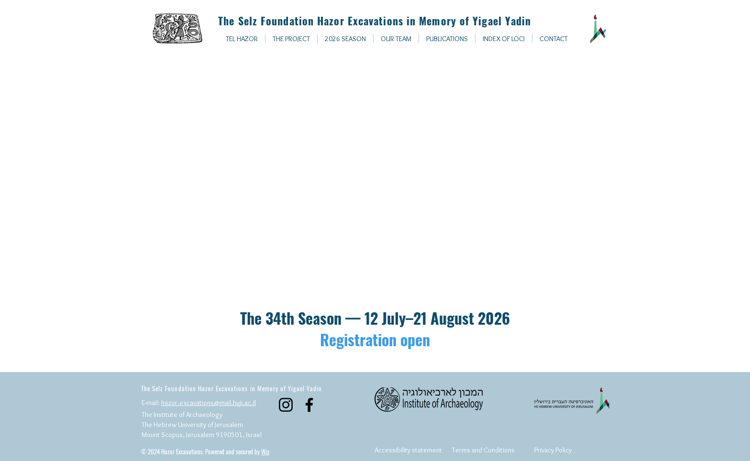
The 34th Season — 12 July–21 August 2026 (375, 329)
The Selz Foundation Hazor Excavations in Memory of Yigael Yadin (373, 20)
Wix (265, 451)
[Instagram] (285, 404)
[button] (503, 38)
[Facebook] (309, 404)
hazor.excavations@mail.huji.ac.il (208, 402)
